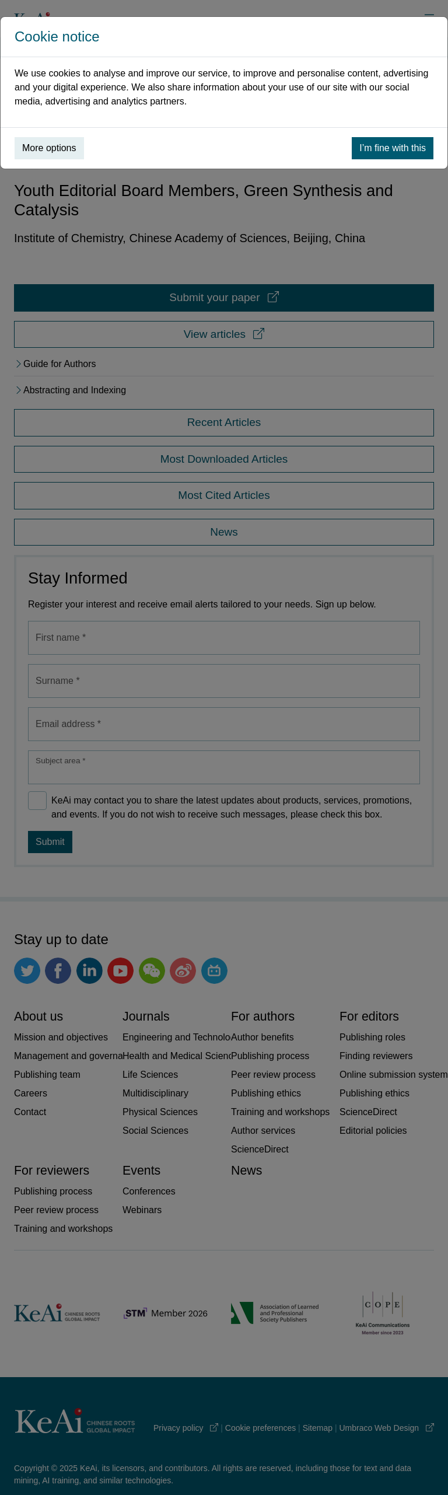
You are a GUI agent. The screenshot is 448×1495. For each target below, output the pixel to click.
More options (49, 148)
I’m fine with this (392, 148)
